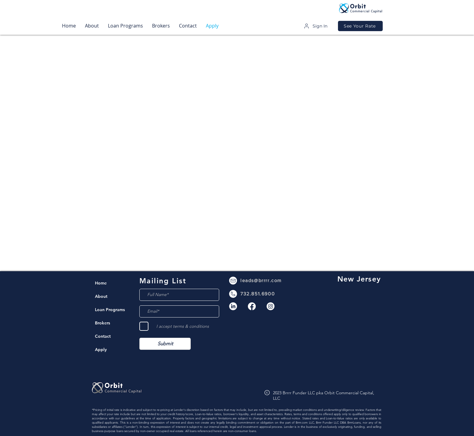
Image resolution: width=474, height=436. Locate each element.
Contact (103, 336)
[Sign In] (315, 26)
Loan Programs (110, 309)
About (101, 296)
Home (101, 283)
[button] (91, 26)
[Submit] (165, 344)
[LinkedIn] (233, 306)
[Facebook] (252, 306)
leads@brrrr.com (261, 280)
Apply (101, 349)
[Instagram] (270, 306)
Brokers (102, 323)
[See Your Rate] (360, 26)
